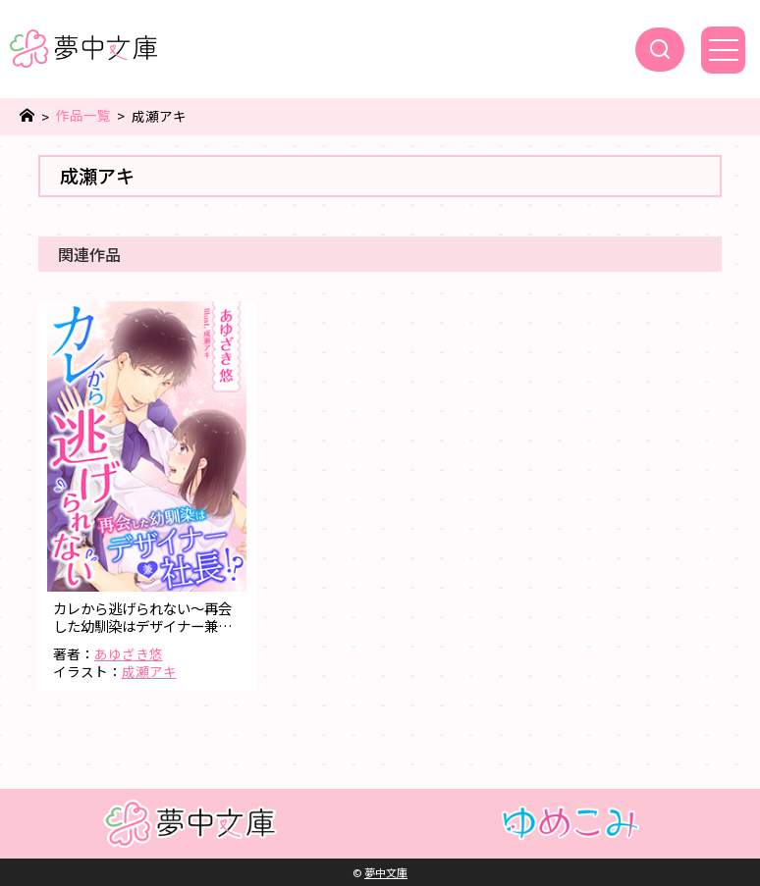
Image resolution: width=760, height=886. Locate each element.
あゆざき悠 (128, 653)
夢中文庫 (385, 872)
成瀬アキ (149, 671)
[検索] (659, 49)
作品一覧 (83, 115)
